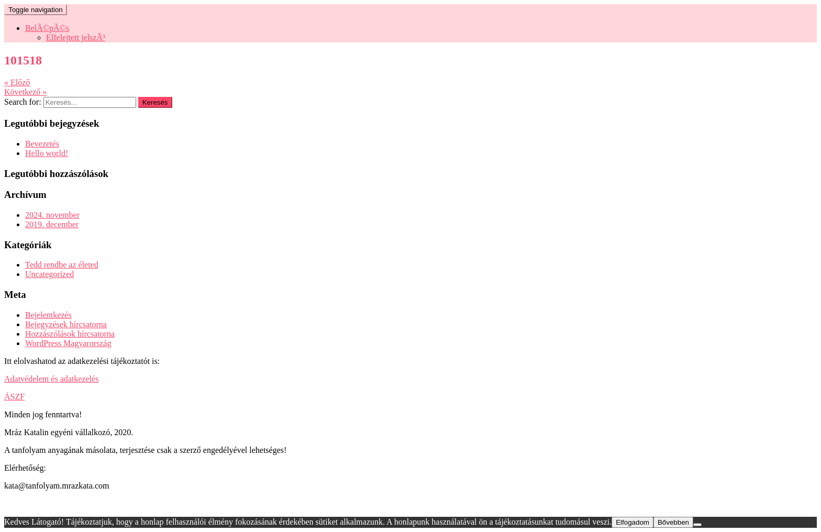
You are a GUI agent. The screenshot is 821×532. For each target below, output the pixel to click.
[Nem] (697, 524)
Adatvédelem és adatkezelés (51, 378)
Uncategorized (49, 274)
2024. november (52, 214)
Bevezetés (42, 143)
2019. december (52, 224)
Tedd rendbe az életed (61, 264)
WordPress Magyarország (68, 343)
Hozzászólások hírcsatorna (70, 333)
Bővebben (673, 522)
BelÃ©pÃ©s (47, 28)
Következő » (25, 91)
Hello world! (46, 153)
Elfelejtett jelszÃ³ (75, 37)
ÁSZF (14, 396)
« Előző (17, 82)
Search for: (22, 101)
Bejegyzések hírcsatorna (66, 324)
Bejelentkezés (48, 315)
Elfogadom (632, 522)
